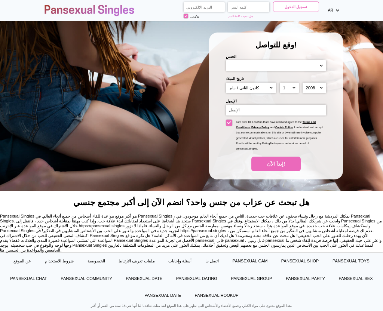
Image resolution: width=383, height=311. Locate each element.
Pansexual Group (251, 278)
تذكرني (191, 16)
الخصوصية (96, 261)
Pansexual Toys (351, 261)
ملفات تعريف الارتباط (136, 261)
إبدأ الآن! (276, 164)
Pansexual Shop (300, 261)
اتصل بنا (212, 261)
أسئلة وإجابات (180, 261)
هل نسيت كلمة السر (240, 16)
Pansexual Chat (28, 278)
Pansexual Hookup (217, 295)
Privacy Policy (260, 127)
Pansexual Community (86, 278)
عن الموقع (22, 261)
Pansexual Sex (356, 278)
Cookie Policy (284, 127)
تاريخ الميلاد (235, 79)
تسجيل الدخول (296, 7)
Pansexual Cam (250, 261)
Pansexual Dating (196, 278)
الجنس (231, 57)
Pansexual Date (144, 278)
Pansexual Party (305, 278)
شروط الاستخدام (59, 261)
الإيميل (231, 101)
